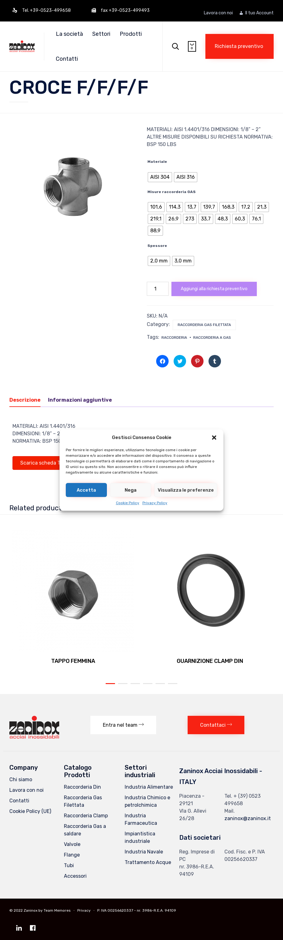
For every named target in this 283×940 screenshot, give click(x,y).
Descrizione (25, 400)
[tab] (28, 400)
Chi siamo (20, 779)
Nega (131, 490)
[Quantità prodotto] (158, 289)
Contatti (69, 58)
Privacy (84, 910)
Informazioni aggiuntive (80, 400)
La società (71, 34)
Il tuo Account (259, 13)
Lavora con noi (218, 13)
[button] (214, 437)
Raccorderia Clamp (86, 816)
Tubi (69, 865)
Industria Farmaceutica (141, 819)
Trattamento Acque (148, 862)
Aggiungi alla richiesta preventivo (214, 288)
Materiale (157, 161)
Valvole (72, 844)
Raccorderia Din (82, 787)
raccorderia (174, 337)
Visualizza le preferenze (186, 490)
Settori (103, 34)
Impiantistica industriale (140, 837)
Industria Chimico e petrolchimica (147, 801)
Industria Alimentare (149, 787)
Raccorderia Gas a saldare (85, 830)
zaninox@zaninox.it (247, 818)
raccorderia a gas (212, 337)
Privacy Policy (154, 503)
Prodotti (133, 34)
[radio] (160, 177)
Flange (72, 855)
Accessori (75, 876)
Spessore (157, 245)
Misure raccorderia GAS (171, 192)
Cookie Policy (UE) (30, 811)
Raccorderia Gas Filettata (204, 325)
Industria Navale (144, 852)
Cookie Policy (127, 503)
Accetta (86, 490)
